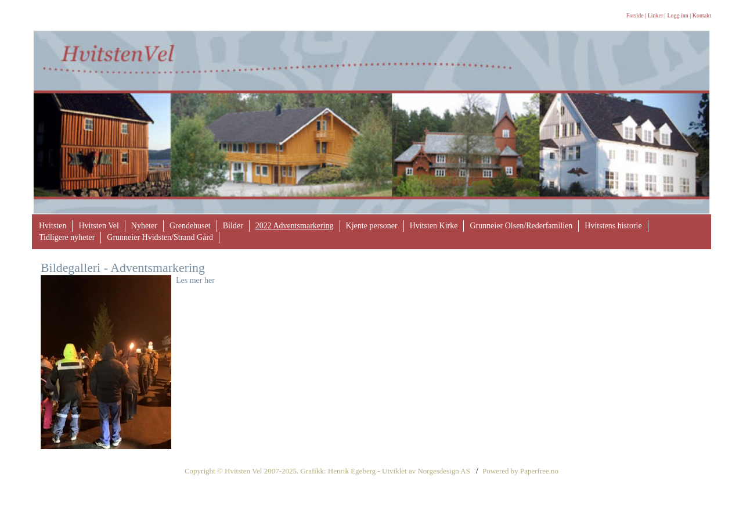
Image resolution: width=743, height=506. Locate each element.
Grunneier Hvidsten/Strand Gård (160, 237)
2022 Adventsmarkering (294, 225)
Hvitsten (52, 225)
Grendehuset (190, 225)
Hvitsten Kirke (434, 225)
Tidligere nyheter (67, 237)
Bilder (233, 225)
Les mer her (195, 280)
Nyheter (144, 225)
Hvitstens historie (613, 225)
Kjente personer (372, 225)
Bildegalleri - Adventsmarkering (123, 268)
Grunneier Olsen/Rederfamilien (521, 225)
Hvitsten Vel (98, 225)
